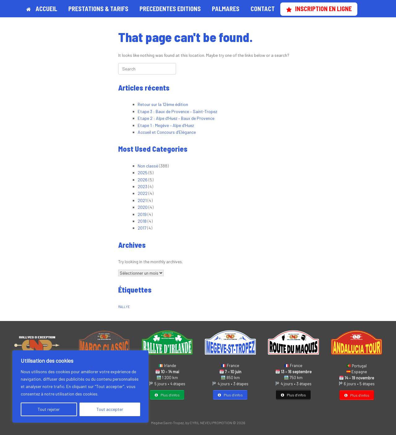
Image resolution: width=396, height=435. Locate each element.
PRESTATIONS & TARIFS (98, 8)
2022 (143, 193)
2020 (143, 207)
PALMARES (225, 8)
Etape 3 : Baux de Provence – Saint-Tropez (177, 111)
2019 (142, 214)
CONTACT (263, 8)
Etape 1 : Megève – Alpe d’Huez (166, 125)
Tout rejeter (49, 409)
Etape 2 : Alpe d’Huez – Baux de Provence (176, 118)
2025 (143, 172)
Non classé (148, 165)
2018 (142, 221)
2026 (143, 179)
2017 (142, 227)
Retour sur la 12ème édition (163, 104)
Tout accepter (110, 409)
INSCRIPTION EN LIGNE (319, 9)
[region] (80, 386)
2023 (142, 186)
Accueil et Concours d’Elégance (167, 132)
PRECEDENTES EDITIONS (170, 8)
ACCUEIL (41, 8)
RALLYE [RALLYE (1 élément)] (124, 307)
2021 (142, 200)
